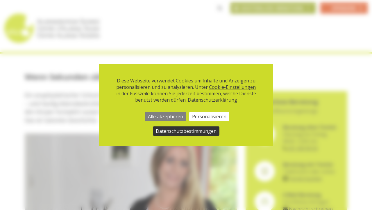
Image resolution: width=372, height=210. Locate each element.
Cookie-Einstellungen (232, 87)
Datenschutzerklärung (212, 100)
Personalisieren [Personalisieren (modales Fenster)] (209, 116)
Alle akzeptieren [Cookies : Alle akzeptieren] (165, 116)
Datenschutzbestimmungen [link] (186, 131)
